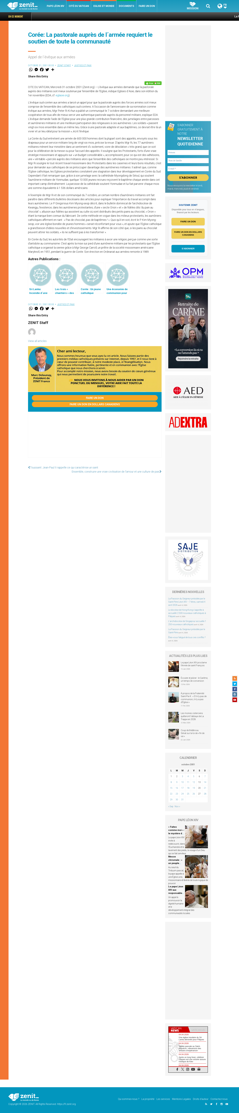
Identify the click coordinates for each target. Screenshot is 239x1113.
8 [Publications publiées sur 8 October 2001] (171, 782)
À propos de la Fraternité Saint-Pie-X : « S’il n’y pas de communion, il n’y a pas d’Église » (194, 698)
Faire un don (147, 6)
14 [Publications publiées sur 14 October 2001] (205, 782)
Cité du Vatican (79, 6)
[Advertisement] (95, 437)
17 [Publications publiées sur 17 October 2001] (182, 788)
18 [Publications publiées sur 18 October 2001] (188, 788)
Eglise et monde (103, 6)
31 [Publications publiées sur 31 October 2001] (182, 799)
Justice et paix (83, 65)
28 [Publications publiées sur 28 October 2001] (205, 794)
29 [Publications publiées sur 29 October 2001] (171, 799)
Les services (163, 1099)
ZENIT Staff (64, 65)
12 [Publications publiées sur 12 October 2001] (194, 782)
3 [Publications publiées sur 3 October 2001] (182, 776)
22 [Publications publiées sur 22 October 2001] (171, 794)
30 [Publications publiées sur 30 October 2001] (177, 799)
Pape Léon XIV (55, 6)
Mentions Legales (181, 1099)
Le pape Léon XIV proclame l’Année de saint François (194, 664)
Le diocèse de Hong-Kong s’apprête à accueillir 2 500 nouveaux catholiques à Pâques (187, 613)
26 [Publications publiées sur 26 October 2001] (194, 794)
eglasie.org (62, 95)
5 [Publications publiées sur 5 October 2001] (193, 776)
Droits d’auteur (200, 1099)
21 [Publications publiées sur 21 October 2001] (205, 788)
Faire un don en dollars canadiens (95, 404)
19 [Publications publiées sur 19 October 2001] (194, 788)
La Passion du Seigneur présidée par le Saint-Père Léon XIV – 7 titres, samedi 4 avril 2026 (186, 601)
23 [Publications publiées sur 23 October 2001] (177, 794)
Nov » (177, 806)
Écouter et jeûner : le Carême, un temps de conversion (194, 679)
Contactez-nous (219, 1099)
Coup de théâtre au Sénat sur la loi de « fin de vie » (192, 733)
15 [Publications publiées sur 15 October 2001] (171, 788)
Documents (126, 6)
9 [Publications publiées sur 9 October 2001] (176, 782)
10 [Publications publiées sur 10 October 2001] (182, 782)
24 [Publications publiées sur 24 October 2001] (182, 794)
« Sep (170, 806)
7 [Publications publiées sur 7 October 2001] (205, 776)
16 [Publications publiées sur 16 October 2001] (177, 788)
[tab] (178, 1029)
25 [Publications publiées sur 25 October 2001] (188, 794)
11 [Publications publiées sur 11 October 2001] (188, 782)
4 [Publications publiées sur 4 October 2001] (188, 776)
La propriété (147, 1099)
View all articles (37, 341)
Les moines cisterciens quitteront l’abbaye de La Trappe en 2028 (192, 716)
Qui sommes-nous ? (128, 1099)
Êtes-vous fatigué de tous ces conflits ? (187, 637)
